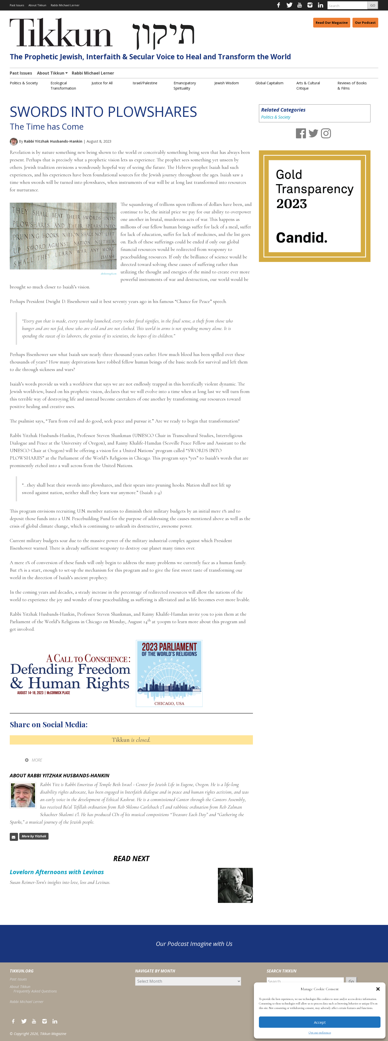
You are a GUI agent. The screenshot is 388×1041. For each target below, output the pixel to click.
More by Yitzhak (34, 836)
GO (372, 5)
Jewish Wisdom (226, 83)
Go (351, 981)
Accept (320, 1022)
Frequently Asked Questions (35, 991)
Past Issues (17, 5)
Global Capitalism (269, 83)
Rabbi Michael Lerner (65, 5)
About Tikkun (37, 5)
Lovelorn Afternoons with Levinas (57, 872)
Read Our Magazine (332, 22)
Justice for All (102, 83)
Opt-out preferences (320, 1032)
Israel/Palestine (145, 83)
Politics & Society (24, 83)
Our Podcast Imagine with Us (194, 943)
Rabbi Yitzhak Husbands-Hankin (53, 141)
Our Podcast (365, 22)
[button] (377, 988)
